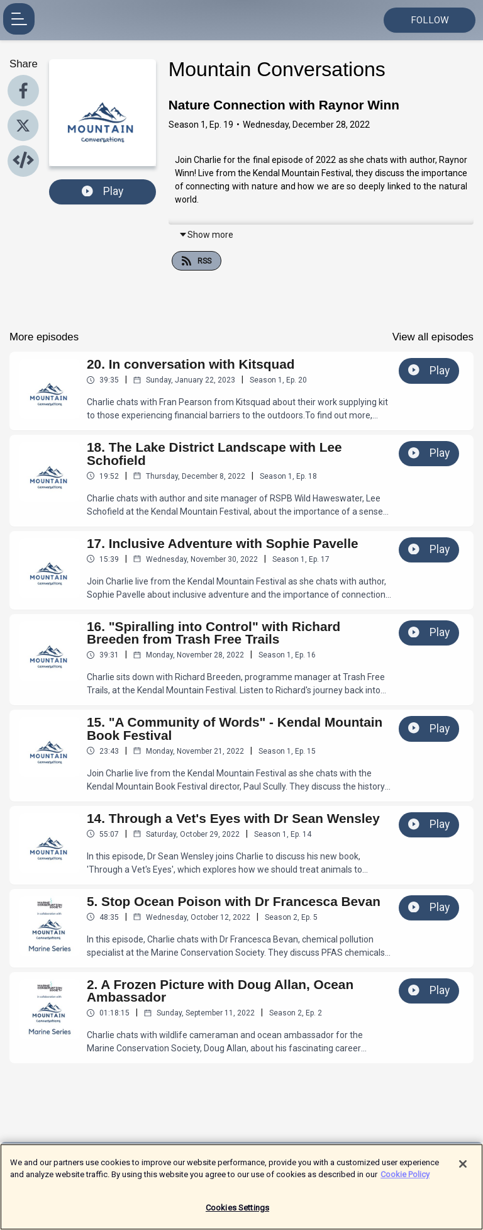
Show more (206, 235)
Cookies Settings (237, 1214)
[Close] (463, 1171)
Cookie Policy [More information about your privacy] (405, 1181)
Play (102, 191)
